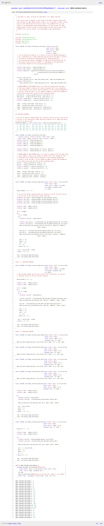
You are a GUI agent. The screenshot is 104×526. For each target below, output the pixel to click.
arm (67, 8)
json (101, 523)
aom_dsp (61, 8)
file (45, 12)
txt (97, 523)
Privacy (14, 523)
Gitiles (10, 523)
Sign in (100, 2)
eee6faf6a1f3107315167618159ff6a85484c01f (39, 8)
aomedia (14, 8)
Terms (19, 523)
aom (20, 8)
